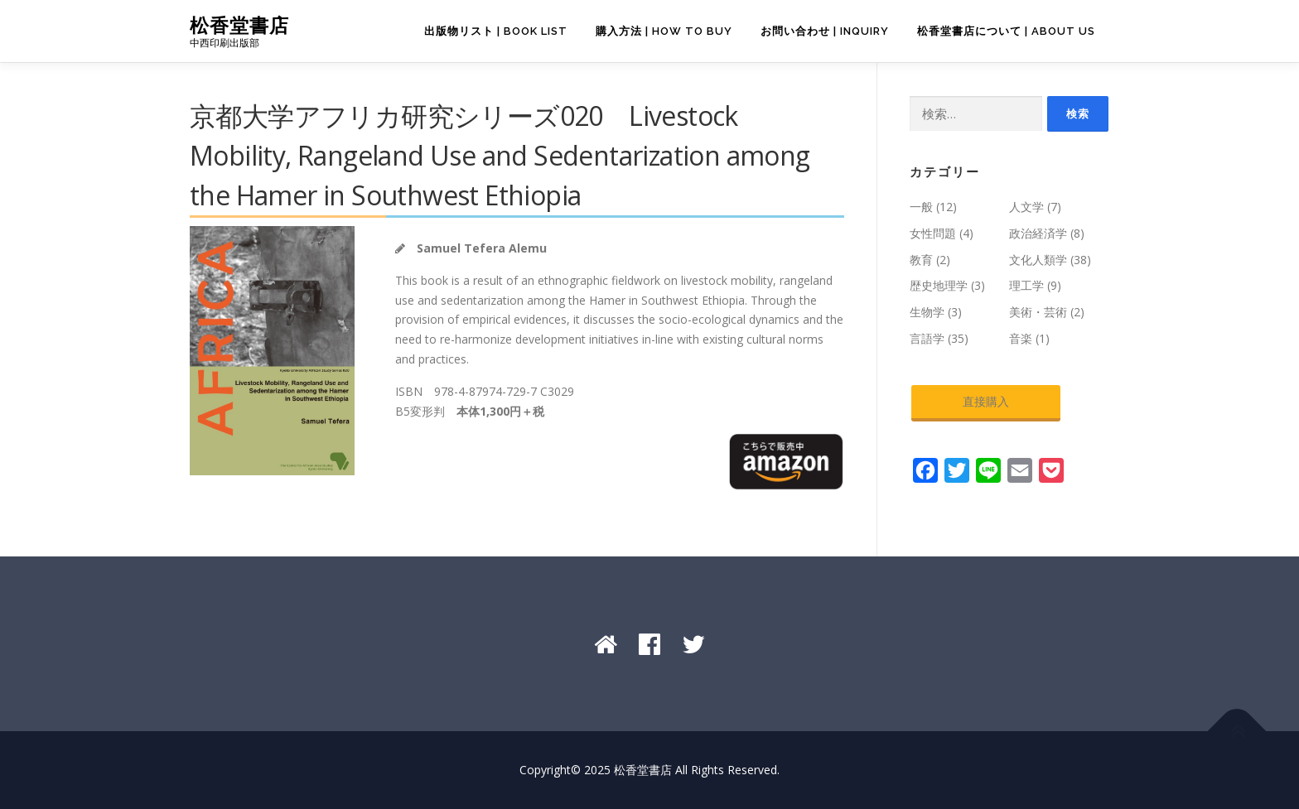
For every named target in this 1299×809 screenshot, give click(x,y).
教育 (921, 259)
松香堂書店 (239, 25)
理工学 (1026, 285)
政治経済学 (1038, 233)
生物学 (927, 312)
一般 (921, 206)
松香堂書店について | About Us (1006, 31)
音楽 (1020, 338)
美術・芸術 (1038, 312)
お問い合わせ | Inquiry (825, 31)
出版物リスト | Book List (495, 31)
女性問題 (933, 233)
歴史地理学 (939, 285)
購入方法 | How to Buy (664, 31)
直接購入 (986, 401)
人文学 (1026, 206)
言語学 (927, 338)
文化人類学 (1038, 259)
